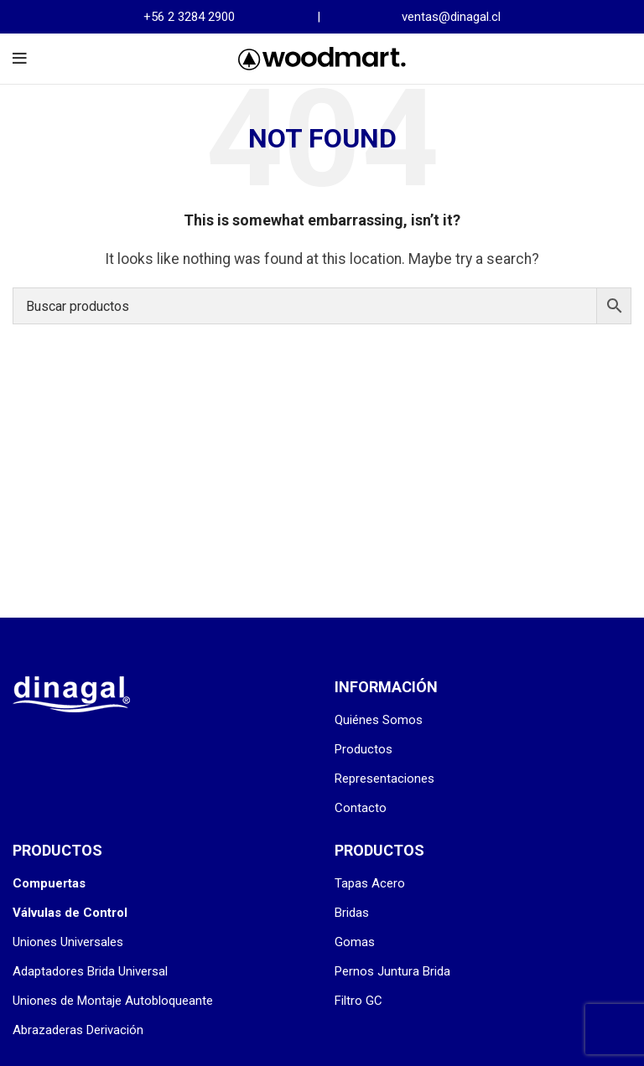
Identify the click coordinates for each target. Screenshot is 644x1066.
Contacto (361, 807)
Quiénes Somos (379, 719)
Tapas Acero (370, 883)
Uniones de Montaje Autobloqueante (113, 1000)
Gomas (355, 942)
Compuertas (49, 883)
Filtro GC (358, 1000)
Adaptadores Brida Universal (90, 971)
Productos (363, 749)
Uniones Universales (68, 942)
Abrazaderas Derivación (78, 1030)
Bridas (352, 912)
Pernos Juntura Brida (392, 971)
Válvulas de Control (70, 912)
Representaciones (384, 778)
